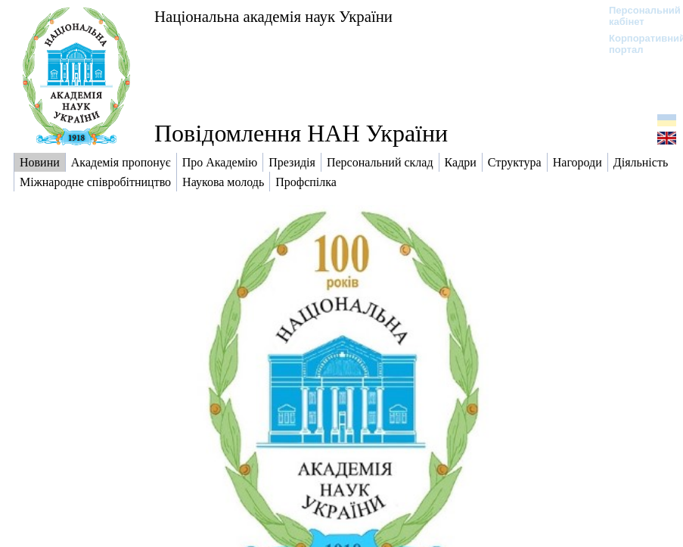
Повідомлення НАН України (301, 133)
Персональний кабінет (637, 16)
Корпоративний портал (637, 44)
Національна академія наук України (273, 16)
